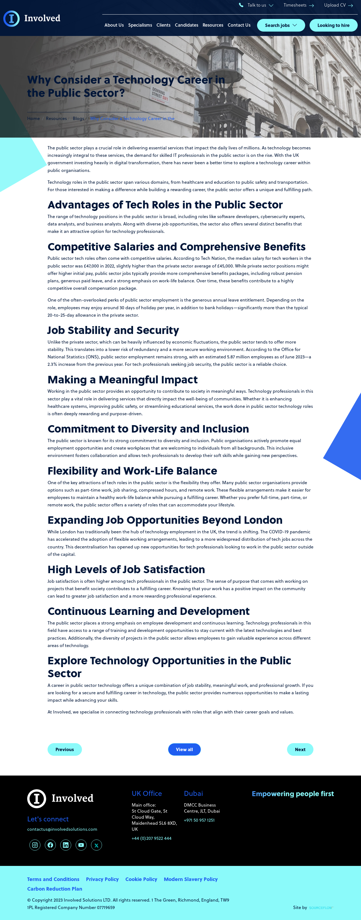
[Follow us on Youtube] (81, 845)
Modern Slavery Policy (191, 879)
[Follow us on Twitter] (96, 845)
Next (300, 749)
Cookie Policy (141, 879)
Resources (213, 25)
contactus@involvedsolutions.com (62, 829)
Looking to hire (334, 25)
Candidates (186, 25)
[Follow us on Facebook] (50, 845)
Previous (65, 749)
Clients (163, 25)
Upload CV (335, 5)
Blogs (78, 118)
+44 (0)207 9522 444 (152, 838)
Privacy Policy (102, 879)
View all (184, 749)
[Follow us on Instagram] (34, 845)
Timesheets (295, 5)
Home (33, 118)
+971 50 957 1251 (199, 820)
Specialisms (140, 25)
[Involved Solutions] (31, 18)
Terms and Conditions (53, 879)
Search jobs (277, 25)
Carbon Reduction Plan (54, 888)
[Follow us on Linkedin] (65, 845)
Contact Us (239, 25)
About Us (114, 25)
